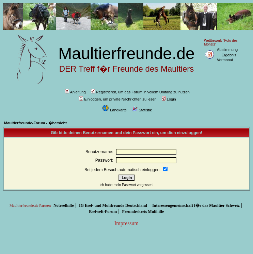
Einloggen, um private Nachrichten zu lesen (117, 99)
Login (169, 99)
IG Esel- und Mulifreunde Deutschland (113, 205)
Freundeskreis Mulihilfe (143, 211)
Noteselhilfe (63, 205)
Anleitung (75, 92)
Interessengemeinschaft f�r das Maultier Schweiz (196, 205)
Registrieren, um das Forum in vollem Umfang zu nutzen (140, 92)
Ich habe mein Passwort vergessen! (126, 185)
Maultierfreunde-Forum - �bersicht (35, 123)
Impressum (126, 223)
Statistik (142, 110)
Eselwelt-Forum (103, 211)
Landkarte (114, 110)
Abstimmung (227, 50)
